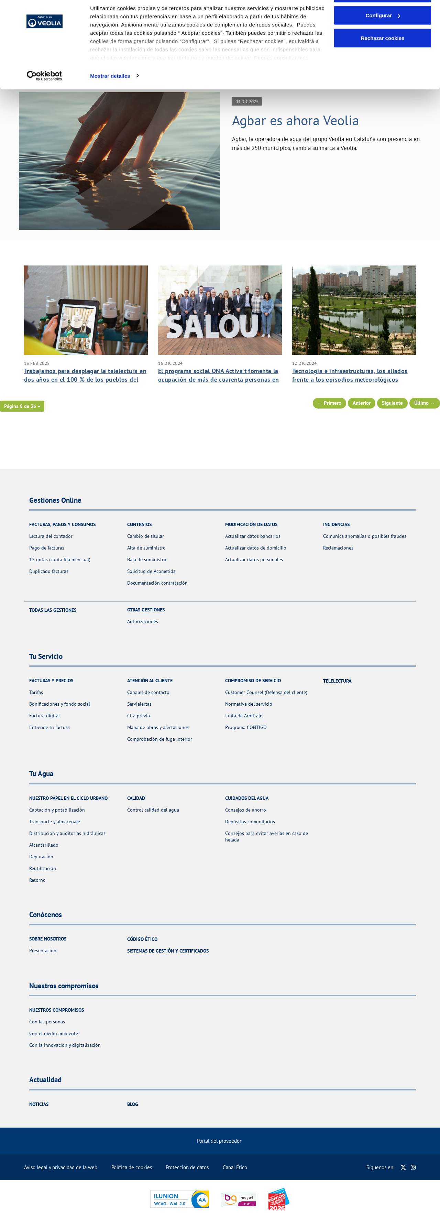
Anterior (362, 403)
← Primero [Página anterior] (330, 403)
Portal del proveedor (219, 1141)
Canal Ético (235, 1167)
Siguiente (392, 403)
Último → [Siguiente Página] (424, 403)
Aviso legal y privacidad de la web (60, 1167)
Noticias (38, 1104)
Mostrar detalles (110, 101)
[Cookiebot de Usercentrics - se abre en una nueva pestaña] (44, 101)
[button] (22, 406)
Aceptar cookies (383, 18)
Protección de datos (187, 1167)
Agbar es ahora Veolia (295, 120)
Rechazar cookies (383, 63)
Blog (132, 1104)
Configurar (382, 41)
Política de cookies (131, 1167)
